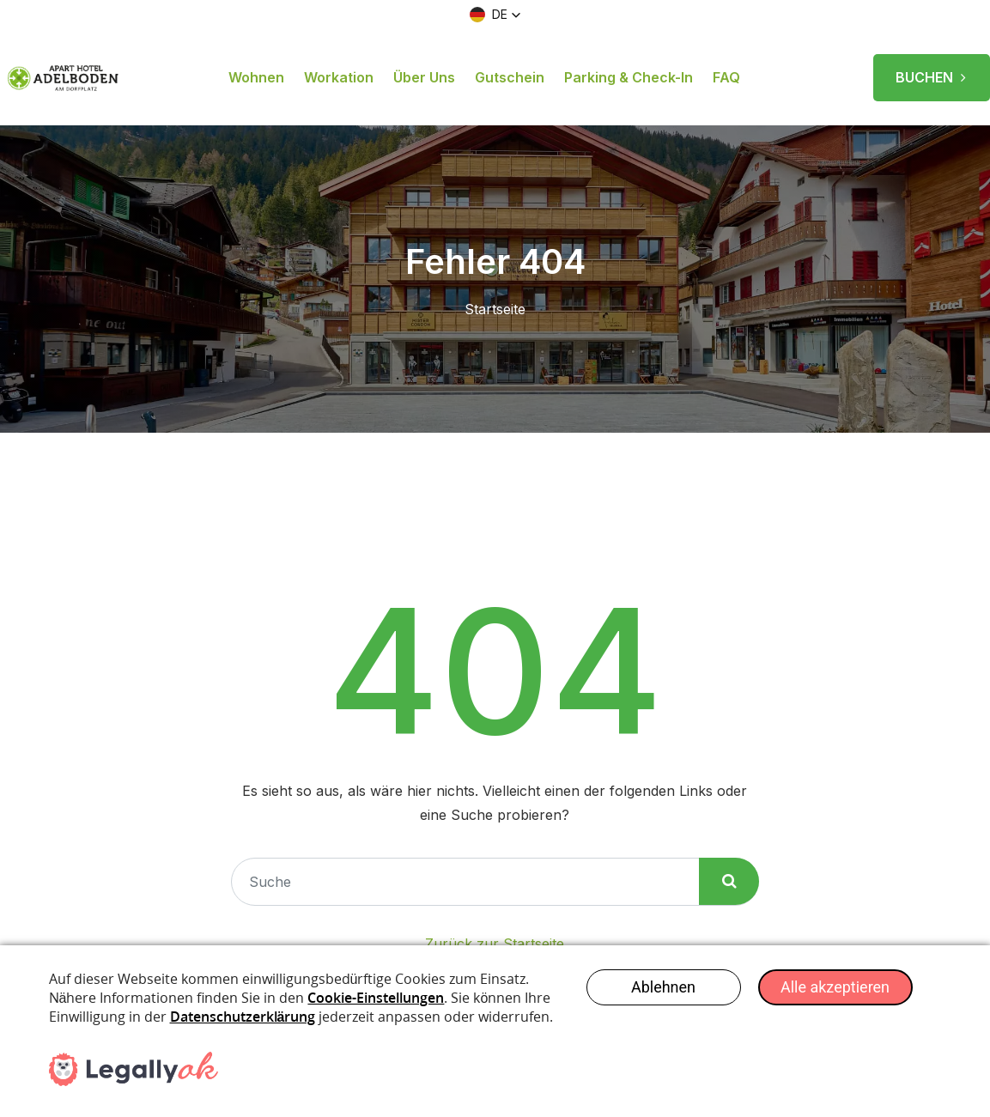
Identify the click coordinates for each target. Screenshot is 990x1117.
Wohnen (256, 77)
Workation (339, 77)
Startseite (495, 309)
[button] (495, 14)
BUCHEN (932, 71)
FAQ (726, 77)
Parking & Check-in (628, 77)
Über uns (424, 77)
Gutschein (509, 77)
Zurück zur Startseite (494, 943)
